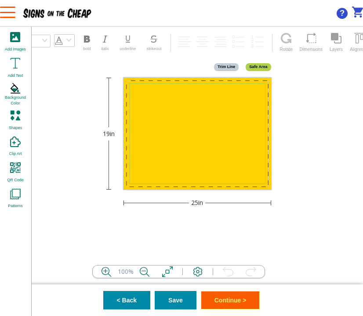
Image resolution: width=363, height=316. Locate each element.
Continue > (230, 300)
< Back (127, 300)
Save (175, 300)
